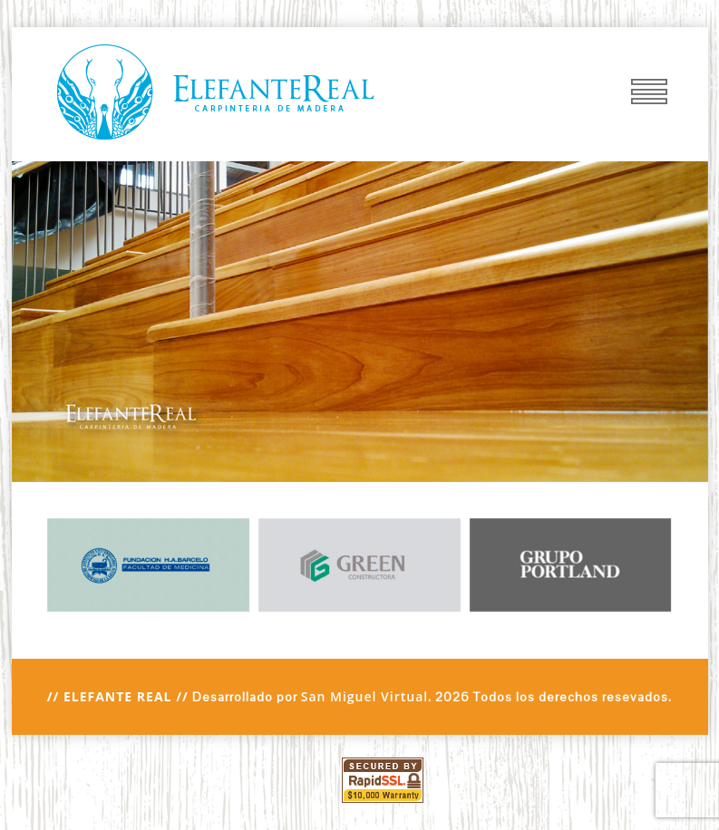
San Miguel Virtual (365, 696)
